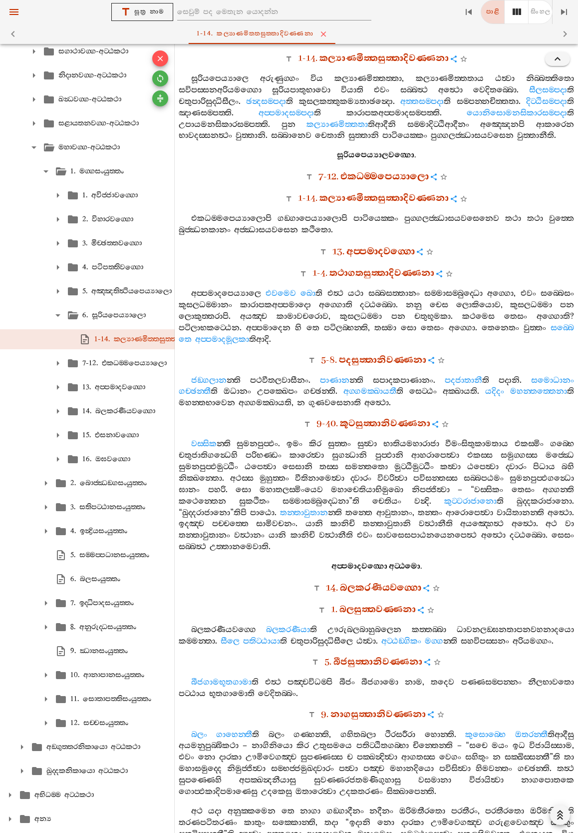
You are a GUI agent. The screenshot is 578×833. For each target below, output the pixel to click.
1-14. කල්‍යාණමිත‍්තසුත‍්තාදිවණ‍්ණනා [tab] (291, 34)
